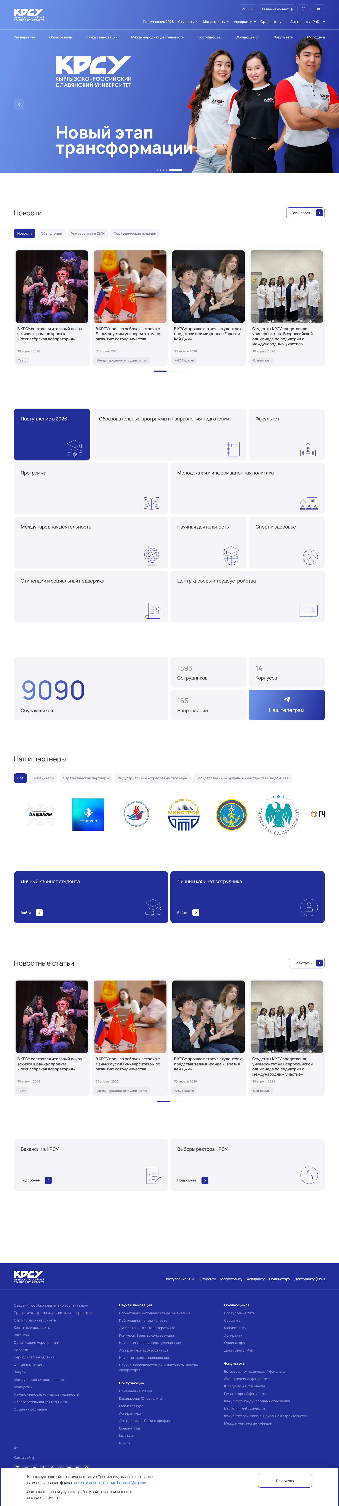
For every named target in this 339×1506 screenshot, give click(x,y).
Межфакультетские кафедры (248, 1423)
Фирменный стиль (29, 1364)
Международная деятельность (40, 1379)
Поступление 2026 (239, 1313)
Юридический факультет (244, 1386)
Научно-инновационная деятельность (46, 1394)
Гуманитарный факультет (245, 1393)
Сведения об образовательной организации (51, 1305)
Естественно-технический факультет (255, 1371)
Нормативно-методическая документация (154, 1313)
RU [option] (244, 9)
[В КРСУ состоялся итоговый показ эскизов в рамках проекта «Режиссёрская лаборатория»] (52, 307)
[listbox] (248, 9)
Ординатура (129, 1428)
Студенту (232, 1320)
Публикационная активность (143, 1320)
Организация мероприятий (36, 1342)
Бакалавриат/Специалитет (141, 1398)
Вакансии (22, 1334)
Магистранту (235, 1327)
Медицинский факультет (244, 1408)
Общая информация (30, 1409)
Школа (124, 1443)
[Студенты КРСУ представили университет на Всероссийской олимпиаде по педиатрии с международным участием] (287, 307)
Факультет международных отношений (257, 1401)
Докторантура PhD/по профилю (146, 1420)
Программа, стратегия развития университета (53, 1312)
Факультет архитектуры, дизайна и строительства (266, 1416)
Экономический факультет (246, 1378)
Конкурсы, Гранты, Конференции (146, 1335)
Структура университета (35, 1320)
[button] (157, 170)
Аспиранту (233, 1335)
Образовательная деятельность (41, 1401)
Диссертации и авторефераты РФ (147, 1327)
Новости (21, 1349)
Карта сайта (24, 1457)
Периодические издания (34, 1357)
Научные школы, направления (144, 1357)
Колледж (126, 1435)
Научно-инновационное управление (150, 1342)
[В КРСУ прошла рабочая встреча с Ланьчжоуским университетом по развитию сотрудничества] (130, 307)
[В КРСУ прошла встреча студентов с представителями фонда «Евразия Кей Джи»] (208, 307)
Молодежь (23, 1387)
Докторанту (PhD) (239, 1350)
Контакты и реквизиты (32, 1327)
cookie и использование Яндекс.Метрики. (110, 1482)
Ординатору (234, 1342)
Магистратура (131, 1406)
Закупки (20, 1372)
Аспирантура (130, 1413)
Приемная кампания (136, 1391)
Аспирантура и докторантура (143, 1350)
